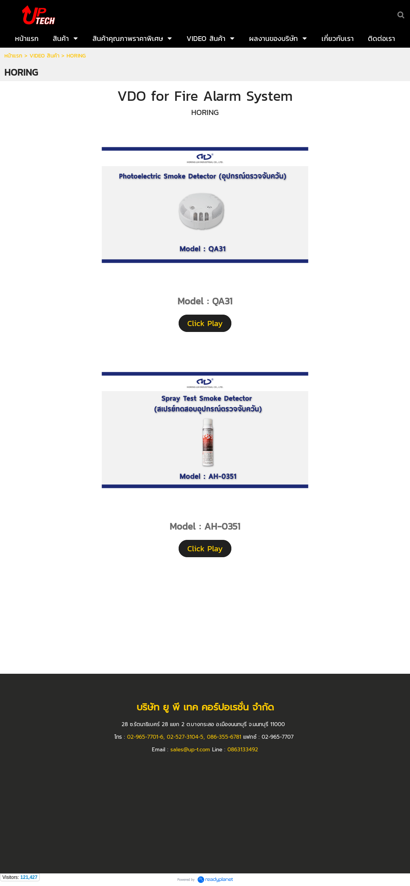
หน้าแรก (13, 56)
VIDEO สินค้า (44, 56)
